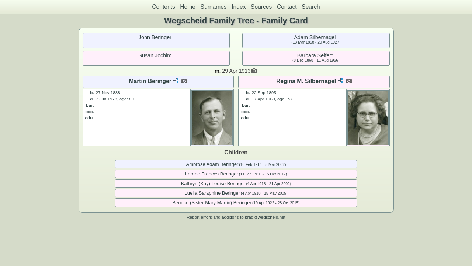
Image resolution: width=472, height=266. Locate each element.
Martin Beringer (150, 81)
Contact (287, 7)
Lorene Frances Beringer (211, 174)
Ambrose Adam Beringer (212, 164)
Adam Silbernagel (315, 37)
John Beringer (155, 37)
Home (187, 7)
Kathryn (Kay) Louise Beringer (213, 183)
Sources (261, 7)
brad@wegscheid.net (265, 217)
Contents (163, 7)
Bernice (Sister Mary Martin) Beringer (211, 202)
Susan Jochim (154, 55)
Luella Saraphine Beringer (212, 193)
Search (311, 7)
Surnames (214, 7)
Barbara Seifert (315, 55)
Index (239, 7)
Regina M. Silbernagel (306, 81)
